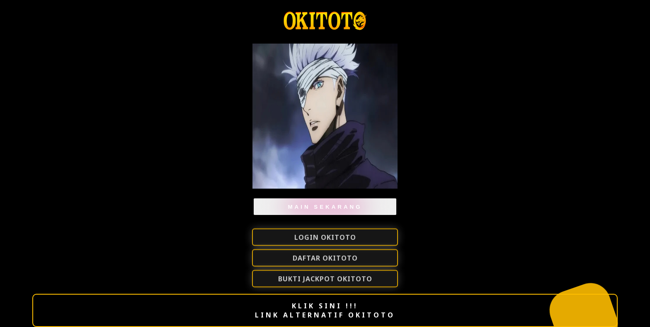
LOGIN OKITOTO (325, 237)
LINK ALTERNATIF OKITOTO (325, 315)
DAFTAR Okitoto (325, 258)
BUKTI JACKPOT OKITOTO (325, 279)
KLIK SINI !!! (325, 305)
